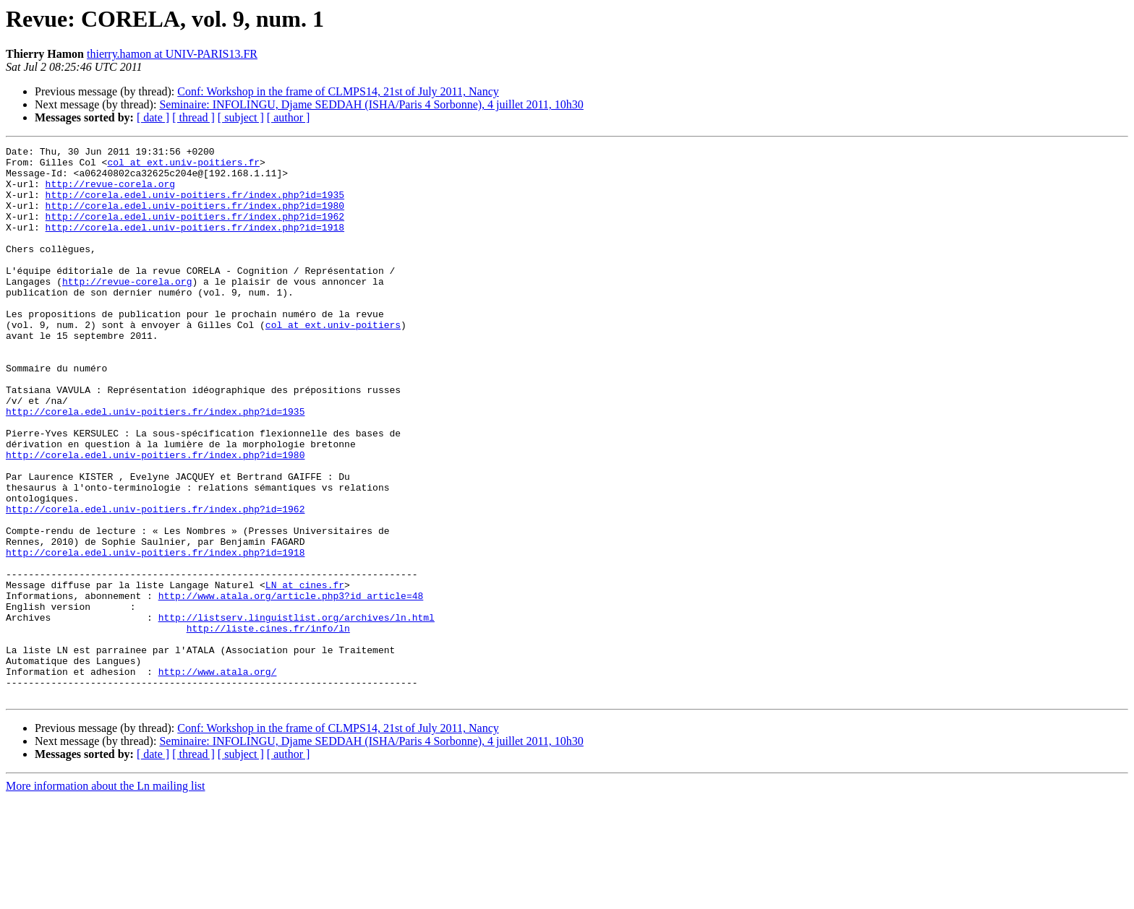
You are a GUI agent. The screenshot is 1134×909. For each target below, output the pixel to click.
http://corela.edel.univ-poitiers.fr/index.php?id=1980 (195, 218)
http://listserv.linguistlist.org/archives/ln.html (296, 712)
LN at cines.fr (304, 673)
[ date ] (153, 117)
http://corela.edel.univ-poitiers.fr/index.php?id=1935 (195, 205)
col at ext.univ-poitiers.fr (183, 166)
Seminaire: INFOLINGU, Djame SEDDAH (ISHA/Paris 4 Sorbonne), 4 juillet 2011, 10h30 (371, 104)
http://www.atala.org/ (217, 777)
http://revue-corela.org (110, 192)
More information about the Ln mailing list (105, 896)
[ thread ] (193, 117)
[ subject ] (241, 117)
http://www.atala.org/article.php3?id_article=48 (291, 686)
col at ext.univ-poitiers (333, 361)
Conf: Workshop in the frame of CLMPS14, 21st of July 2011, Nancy (337, 91)
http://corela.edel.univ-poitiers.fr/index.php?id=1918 (195, 244)
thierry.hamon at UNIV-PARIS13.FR (172, 54)
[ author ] (288, 117)
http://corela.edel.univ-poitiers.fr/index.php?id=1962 (195, 231)
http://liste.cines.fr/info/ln (268, 725)
